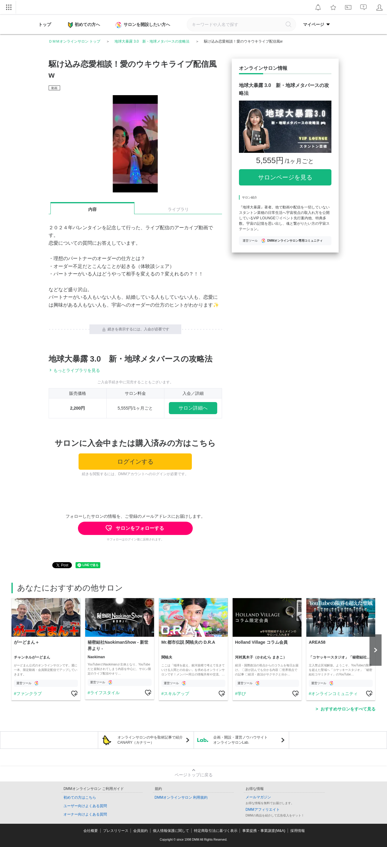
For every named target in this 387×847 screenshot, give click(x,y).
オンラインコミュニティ (334, 693)
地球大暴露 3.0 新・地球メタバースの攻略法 (151, 41)
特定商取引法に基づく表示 (215, 831)
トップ (44, 24)
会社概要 (90, 831)
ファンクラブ (29, 693)
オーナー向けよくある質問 (85, 814)
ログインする (135, 461)
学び (241, 693)
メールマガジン (258, 797)
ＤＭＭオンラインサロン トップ (74, 41)
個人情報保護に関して (171, 831)
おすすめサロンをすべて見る (348, 709)
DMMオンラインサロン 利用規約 (181, 797)
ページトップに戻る (194, 774)
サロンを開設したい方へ (143, 25)
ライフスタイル (105, 692)
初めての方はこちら (79, 797)
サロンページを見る (285, 177)
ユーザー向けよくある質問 (85, 806)
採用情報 (297, 831)
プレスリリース (115, 831)
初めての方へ (84, 25)
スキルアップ (176, 693)
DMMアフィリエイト (263, 809)
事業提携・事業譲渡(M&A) (263, 831)
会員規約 (140, 831)
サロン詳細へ (193, 408)
